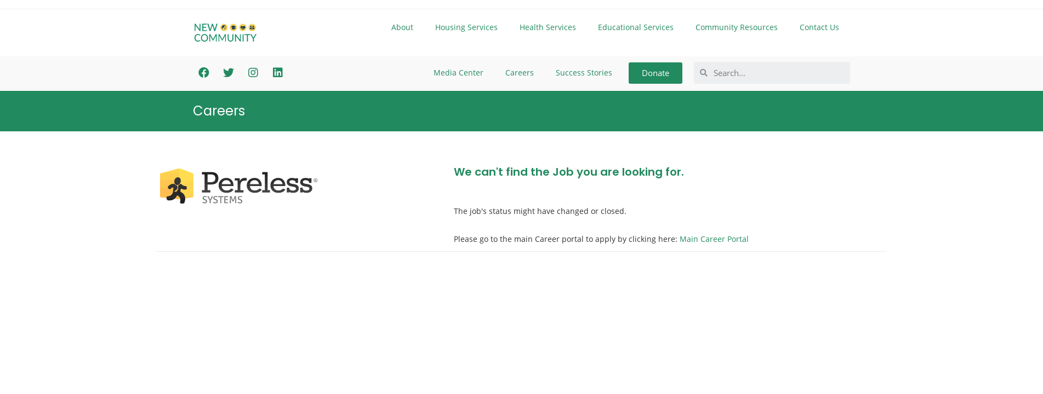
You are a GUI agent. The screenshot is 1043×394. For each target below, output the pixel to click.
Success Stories (584, 72)
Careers (519, 72)
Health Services (548, 27)
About (402, 27)
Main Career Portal (714, 239)
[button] (655, 73)
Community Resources (737, 27)
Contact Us (819, 27)
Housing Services (466, 27)
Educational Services (636, 27)
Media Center (458, 72)
